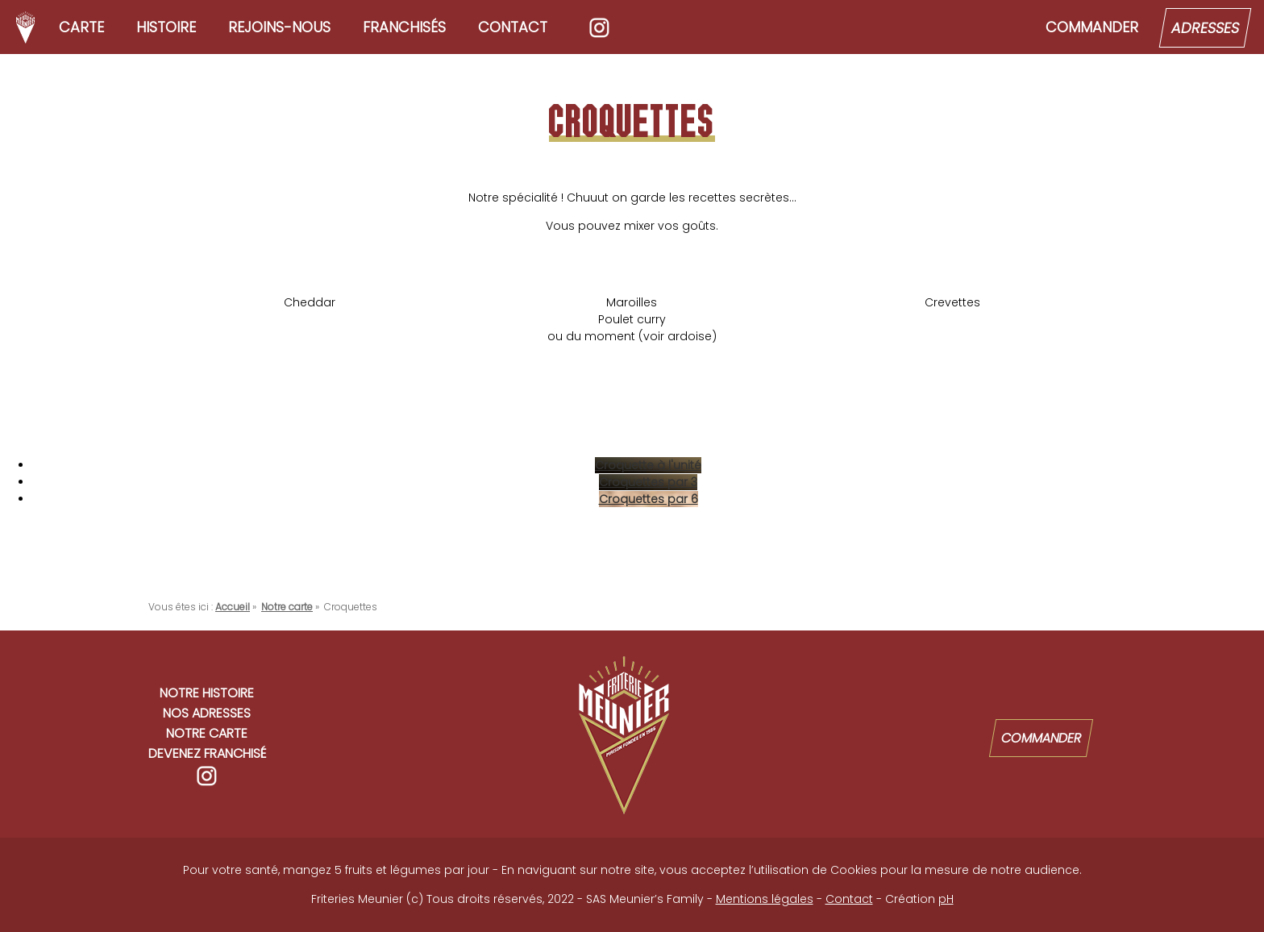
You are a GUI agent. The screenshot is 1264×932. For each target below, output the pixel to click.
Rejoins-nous (279, 27)
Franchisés (404, 27)
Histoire (166, 27)
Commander (1092, 27)
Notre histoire (207, 693)
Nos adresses (207, 713)
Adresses (1205, 28)
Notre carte (206, 733)
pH (946, 899)
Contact (512, 27)
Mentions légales (764, 899)
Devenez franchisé (207, 753)
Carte (81, 27)
